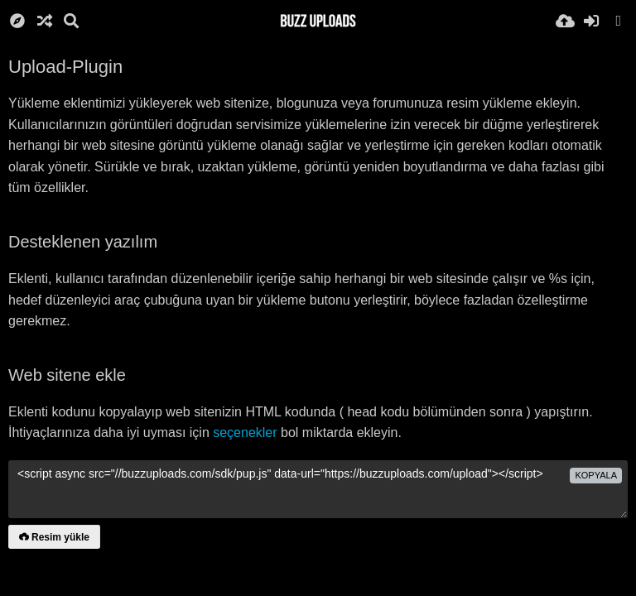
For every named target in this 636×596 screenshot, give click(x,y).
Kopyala (596, 475)
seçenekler (245, 432)
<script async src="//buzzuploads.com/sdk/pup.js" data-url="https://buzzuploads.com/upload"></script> (318, 489)
